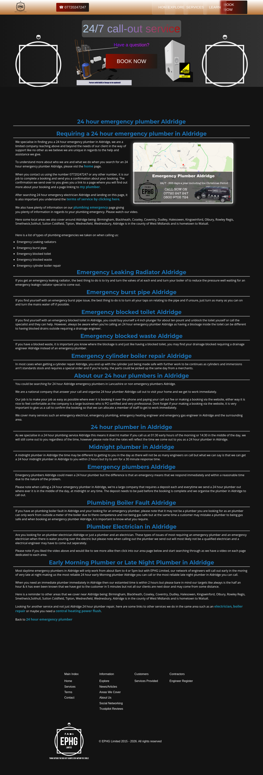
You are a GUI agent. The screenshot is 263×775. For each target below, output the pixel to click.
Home (68, 681)
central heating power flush (78, 611)
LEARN (206, 7)
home (88, 166)
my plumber (90, 187)
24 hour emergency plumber (49, 619)
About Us (105, 697)
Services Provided (146, 681)
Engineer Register (181, 681)
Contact (69, 697)
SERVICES (183, 7)
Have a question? (131, 44)
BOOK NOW (234, 7)
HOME (137, 7)
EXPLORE (160, 7)
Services (69, 686)
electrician (223, 606)
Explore (104, 681)
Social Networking (111, 703)
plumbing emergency (90, 207)
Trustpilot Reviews (111, 708)
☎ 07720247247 (64, 7)
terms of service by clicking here (92, 199)
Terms (68, 692)
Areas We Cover (110, 692)
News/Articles (108, 686)
